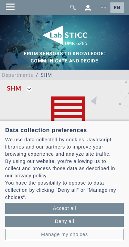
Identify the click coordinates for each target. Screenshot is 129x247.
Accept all (64, 208)
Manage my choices (64, 234)
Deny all (64, 221)
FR (103, 7)
